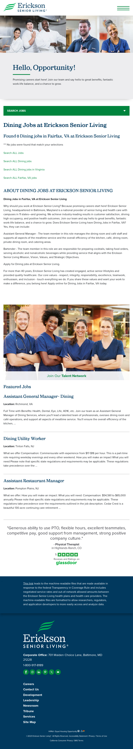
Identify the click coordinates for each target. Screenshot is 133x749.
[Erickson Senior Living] (66, 8)
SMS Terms (78, 740)
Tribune (28, 711)
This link (28, 583)
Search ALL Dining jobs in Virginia (24, 169)
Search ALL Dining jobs (17, 161)
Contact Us (31, 689)
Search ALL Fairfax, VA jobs (20, 178)
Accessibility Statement (78, 736)
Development (32, 695)
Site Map (29, 722)
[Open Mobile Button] (123, 8)
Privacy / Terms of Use (98, 736)
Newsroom (30, 705)
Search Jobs (16, 111)
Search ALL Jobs (13, 153)
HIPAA (51, 731)
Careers (28, 684)
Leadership (31, 700)
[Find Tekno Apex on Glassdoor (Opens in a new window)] (66, 564)
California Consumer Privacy (61, 740)
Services (29, 716)
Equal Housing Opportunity (67, 731)
